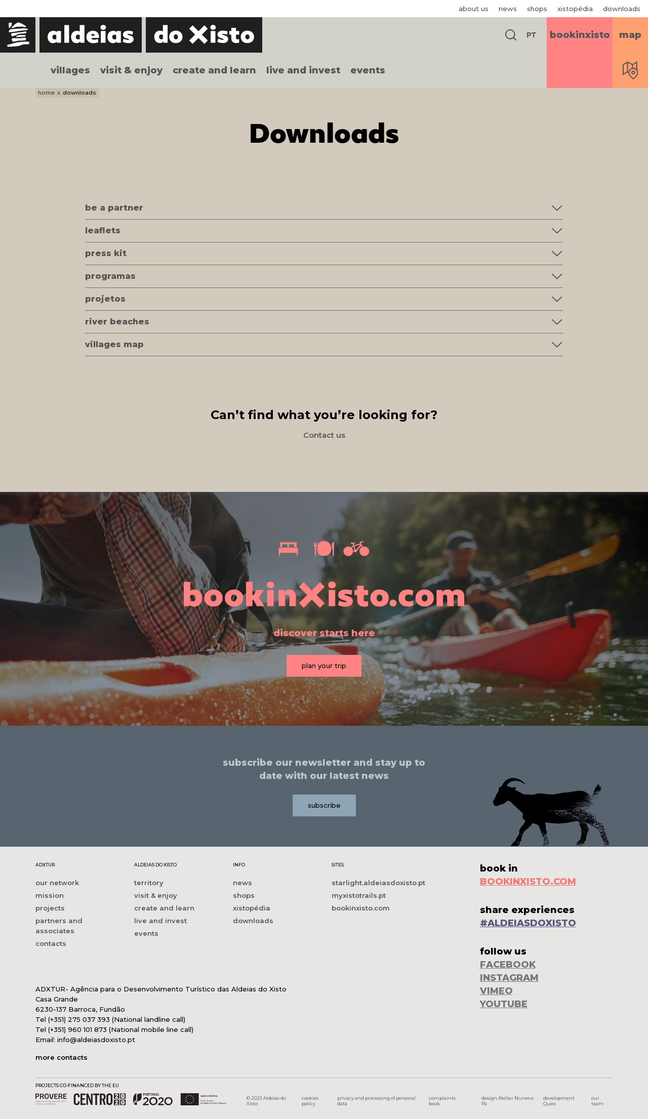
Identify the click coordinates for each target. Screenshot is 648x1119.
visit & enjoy (131, 70)
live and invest (303, 70)
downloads (621, 9)
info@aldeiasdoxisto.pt (96, 1039)
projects (50, 908)
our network (57, 883)
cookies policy (310, 1100)
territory (149, 883)
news (508, 9)
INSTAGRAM (509, 977)
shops (537, 9)
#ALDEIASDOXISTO (528, 923)
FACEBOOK (508, 964)
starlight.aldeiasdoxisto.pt (378, 883)
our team (597, 1100)
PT (531, 34)
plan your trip (324, 665)
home (46, 92)
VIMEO (496, 991)
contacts (50, 943)
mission (49, 895)
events (367, 70)
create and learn (214, 70)
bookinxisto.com (361, 908)
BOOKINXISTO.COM (528, 881)
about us (474, 9)
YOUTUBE (504, 1004)
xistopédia (575, 9)
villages (70, 70)
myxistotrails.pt (359, 895)
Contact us (324, 435)
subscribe (324, 805)
